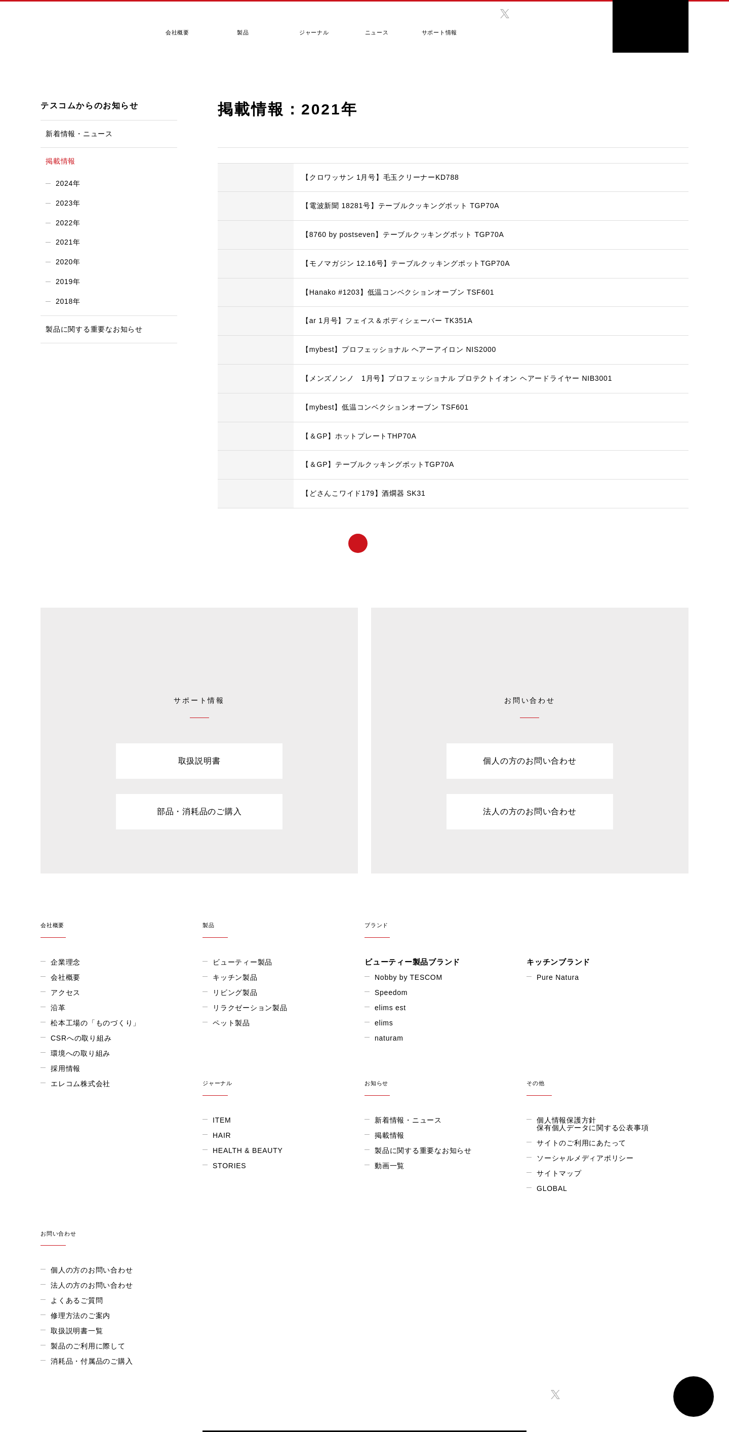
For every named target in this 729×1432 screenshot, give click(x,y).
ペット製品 (231, 1023)
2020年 (68, 262)
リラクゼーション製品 (250, 1008)
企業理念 (65, 962)
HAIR (60, 1181)
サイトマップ (397, 1219)
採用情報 (65, 1068)
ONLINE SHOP (650, 26)
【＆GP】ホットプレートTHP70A (359, 436)
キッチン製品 (235, 977)
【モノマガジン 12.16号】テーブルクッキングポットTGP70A (406, 263)
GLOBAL (542, 29)
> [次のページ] (519, 543)
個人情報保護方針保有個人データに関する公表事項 (431, 1169)
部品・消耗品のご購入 (199, 811)
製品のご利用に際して (574, 1242)
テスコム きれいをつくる (84, 23)
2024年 (68, 183)
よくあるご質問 (563, 1196)
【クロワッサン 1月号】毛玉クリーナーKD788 (380, 177)
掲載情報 (148, 70)
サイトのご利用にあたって (419, 1188)
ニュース (359, 26)
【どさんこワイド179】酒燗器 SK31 (364, 493)
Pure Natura (558, 977)
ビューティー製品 (242, 962)
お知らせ (283, 1122)
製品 (235, 26)
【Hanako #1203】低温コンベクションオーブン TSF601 (398, 292)
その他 (445, 1122)
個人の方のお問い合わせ (529, 761)
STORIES (67, 1211)
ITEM (60, 1166)
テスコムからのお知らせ (96, 70)
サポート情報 (418, 26)
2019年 (68, 281)
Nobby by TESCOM (408, 977)
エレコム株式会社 (80, 1084)
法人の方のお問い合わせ (529, 811)
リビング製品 (235, 992)
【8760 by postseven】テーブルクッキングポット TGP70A (403, 234)
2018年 (68, 301)
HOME (48, 70)
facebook (483, 13)
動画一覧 (227, 1211)
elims (384, 1023)
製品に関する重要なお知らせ (94, 329)
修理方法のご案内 (566, 1211)
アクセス (65, 992)
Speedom (391, 992)
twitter (504, 13)
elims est (390, 1008)
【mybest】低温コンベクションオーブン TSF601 (385, 407)
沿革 (58, 1008)
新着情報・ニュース (79, 134)
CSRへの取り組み (81, 1038)
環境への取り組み (80, 1053)
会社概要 (175, 26)
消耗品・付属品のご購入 (578, 1257)
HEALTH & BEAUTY (86, 1196)
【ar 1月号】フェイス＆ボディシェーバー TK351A (387, 320)
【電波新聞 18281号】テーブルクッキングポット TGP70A (400, 206)
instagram (526, 13)
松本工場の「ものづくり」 (95, 1023)
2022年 (68, 223)
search (584, 22)
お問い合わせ (607, 1122)
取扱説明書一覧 (563, 1226)
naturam (389, 1038)
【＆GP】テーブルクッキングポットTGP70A (378, 464)
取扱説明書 (199, 761)
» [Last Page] (548, 543)
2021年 (68, 242)
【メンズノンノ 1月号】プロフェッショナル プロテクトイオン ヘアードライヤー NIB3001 (457, 378)
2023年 (68, 203)
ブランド (526, 918)
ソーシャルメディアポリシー (423, 1204)
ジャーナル (300, 26)
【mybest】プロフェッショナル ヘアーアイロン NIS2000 (399, 349)
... (479, 543)
